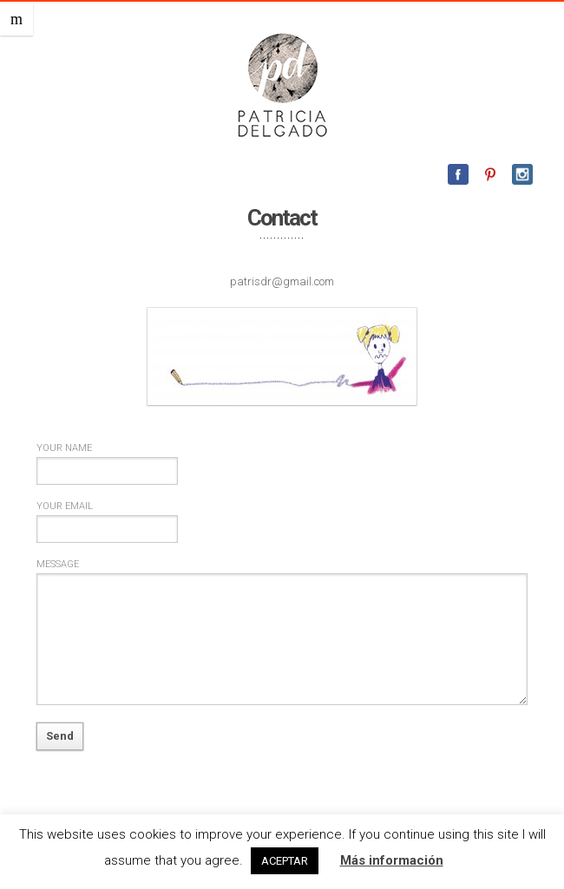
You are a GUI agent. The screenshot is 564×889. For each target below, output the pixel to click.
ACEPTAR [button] (284, 860)
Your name (64, 448)
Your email (64, 506)
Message (57, 564)
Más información (391, 860)
